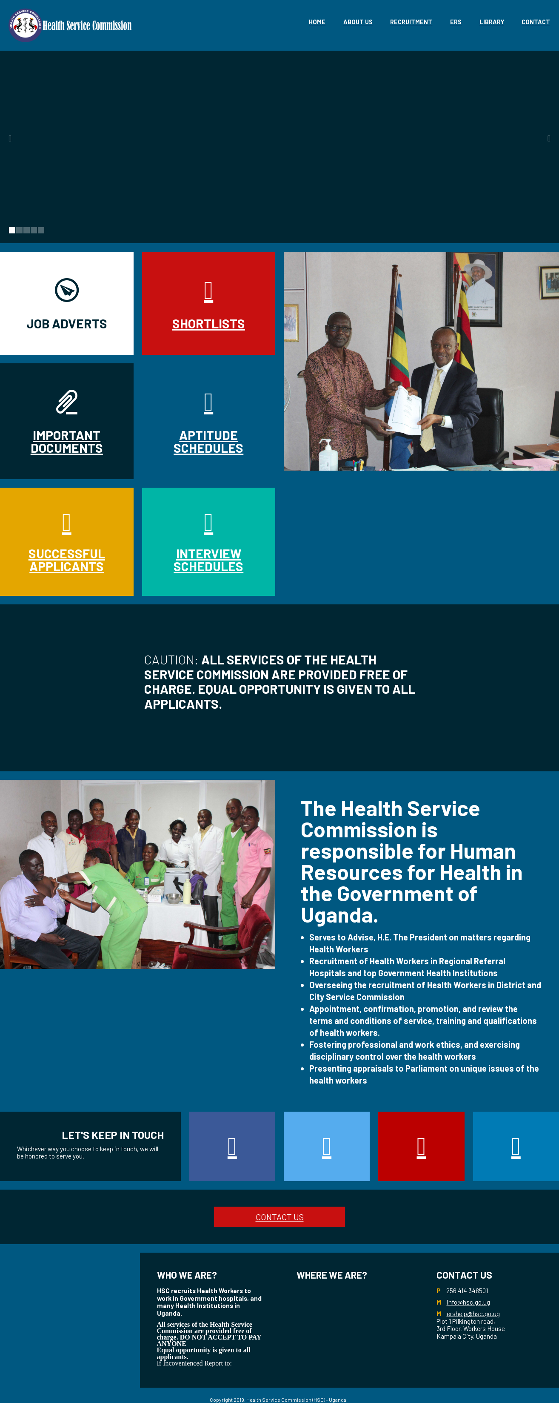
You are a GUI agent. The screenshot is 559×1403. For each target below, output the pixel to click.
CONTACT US (280, 1217)
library (491, 22)
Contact (536, 22)
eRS (456, 22)
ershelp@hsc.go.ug (473, 1313)
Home (317, 22)
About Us (358, 22)
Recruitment (411, 22)
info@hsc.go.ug (468, 1302)
